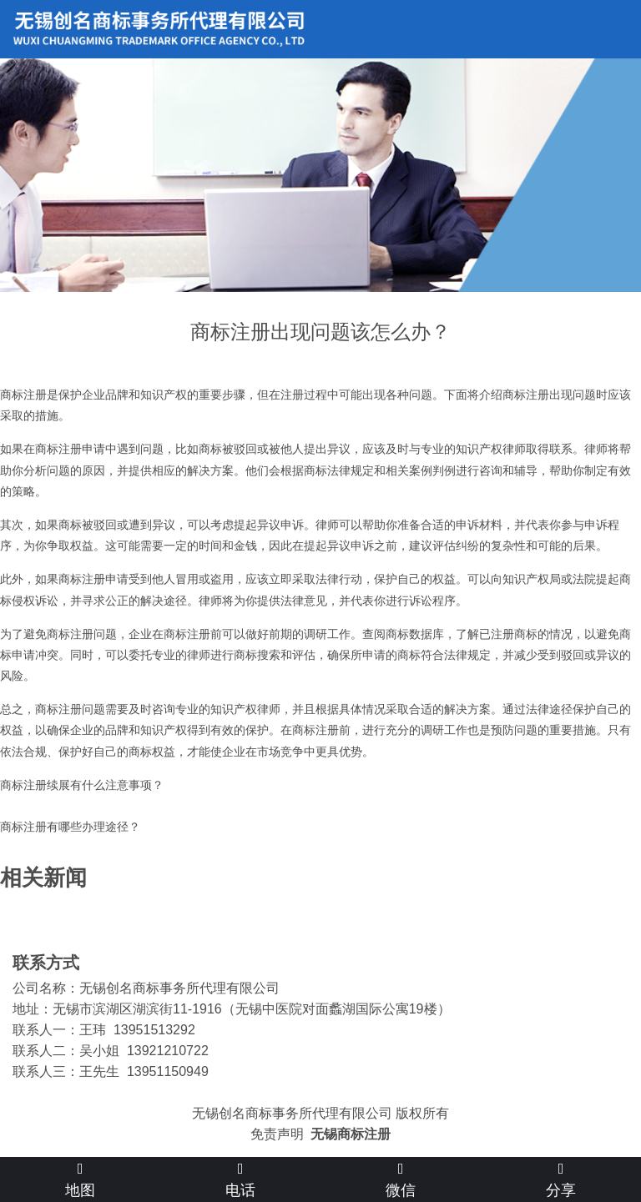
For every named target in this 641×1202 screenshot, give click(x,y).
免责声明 (277, 1134)
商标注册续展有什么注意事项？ (82, 785)
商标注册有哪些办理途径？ (70, 826)
